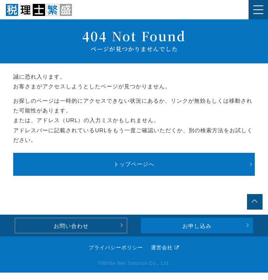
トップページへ (134, 164)
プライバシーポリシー (116, 247)
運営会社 (162, 247)
